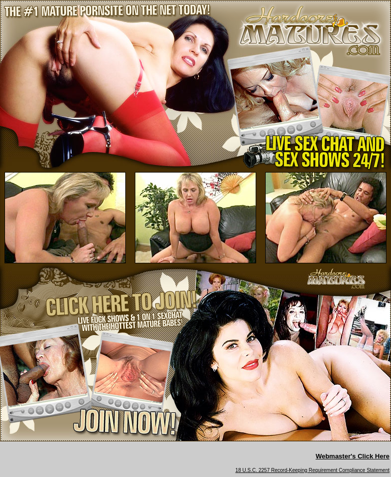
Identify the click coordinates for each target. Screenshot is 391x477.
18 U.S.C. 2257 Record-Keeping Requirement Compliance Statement (312, 470)
